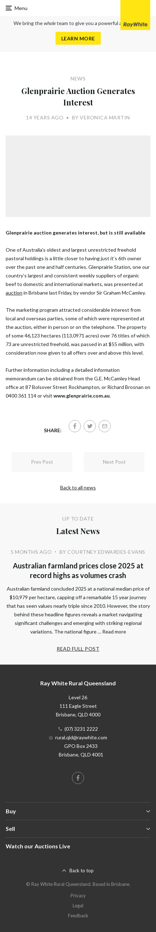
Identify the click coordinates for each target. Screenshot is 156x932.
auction (14, 293)
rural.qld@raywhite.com (81, 737)
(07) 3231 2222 (81, 729)
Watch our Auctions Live (38, 846)
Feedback (78, 915)
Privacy (78, 895)
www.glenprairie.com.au (81, 396)
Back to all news (78, 487)
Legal (78, 905)
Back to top (81, 870)
